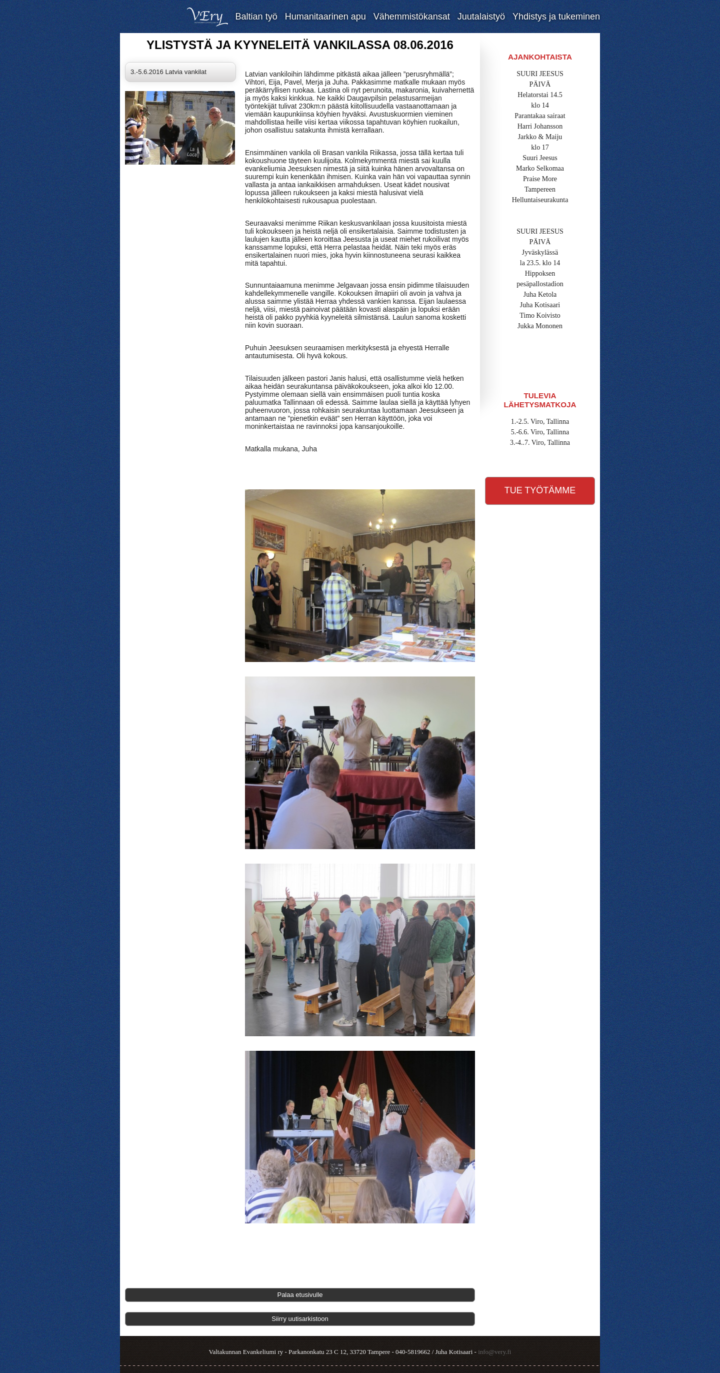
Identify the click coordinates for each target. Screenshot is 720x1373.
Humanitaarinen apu (325, 17)
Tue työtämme (540, 490)
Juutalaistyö (481, 17)
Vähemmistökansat (412, 17)
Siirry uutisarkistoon (300, 1318)
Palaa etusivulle (299, 1294)
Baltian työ (257, 17)
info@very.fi (494, 1351)
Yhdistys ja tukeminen (556, 17)
